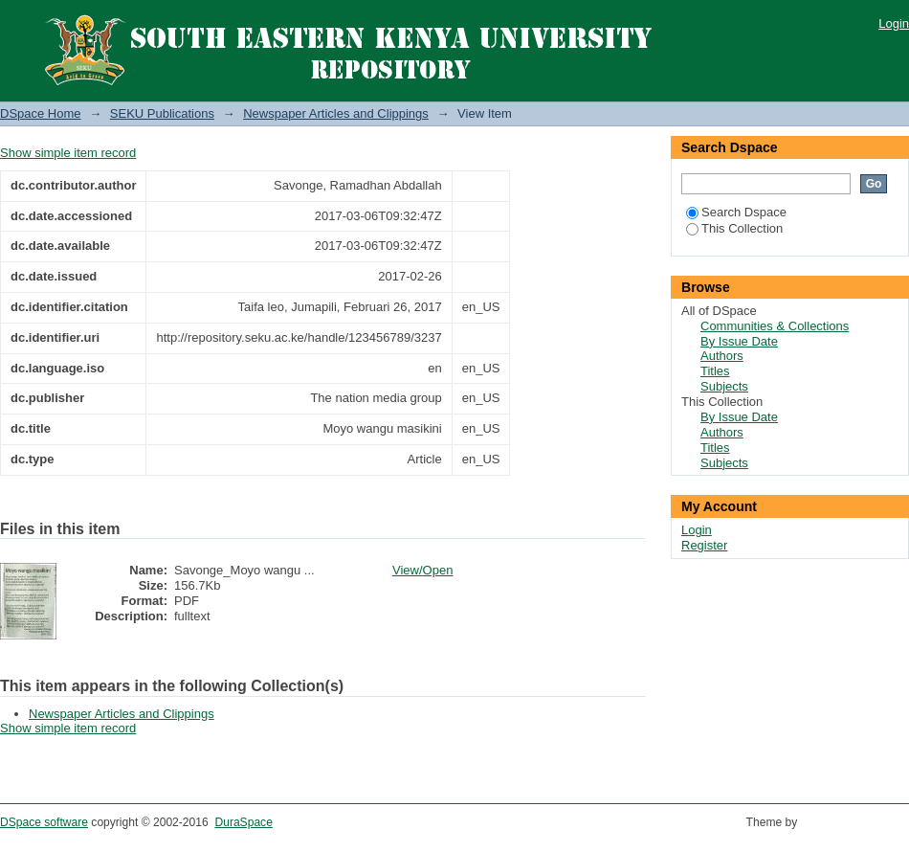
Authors (721, 355)
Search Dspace (736, 212)
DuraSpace (243, 822)
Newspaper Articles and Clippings (336, 113)
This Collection (734, 228)
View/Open (422, 570)
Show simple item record (68, 153)
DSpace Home (40, 113)
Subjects (724, 386)
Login (893, 23)
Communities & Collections (774, 326)
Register (704, 545)
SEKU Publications (162, 113)
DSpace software (44, 822)
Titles (715, 371)
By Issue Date (739, 341)
